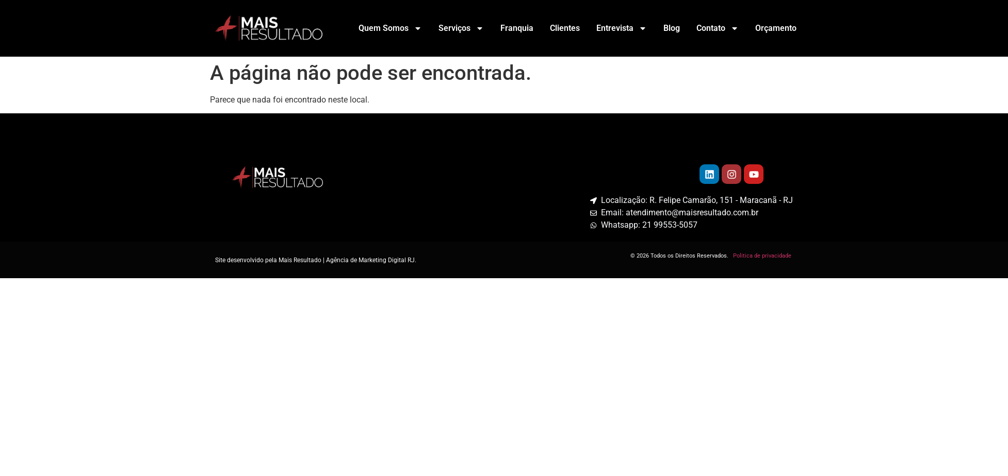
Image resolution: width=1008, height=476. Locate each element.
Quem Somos (390, 28)
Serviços (461, 28)
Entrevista (621, 28)
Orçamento (775, 28)
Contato (717, 28)
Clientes (565, 28)
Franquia (516, 28)
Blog (671, 28)
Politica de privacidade (763, 255)
